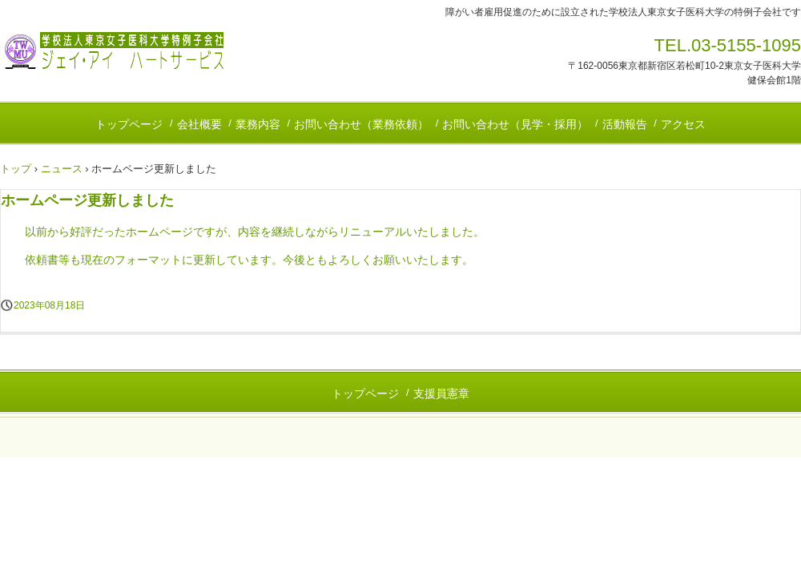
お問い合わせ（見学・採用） (515, 124)
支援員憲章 (441, 393)
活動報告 (624, 124)
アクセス (683, 124)
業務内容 (257, 124)
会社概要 (199, 124)
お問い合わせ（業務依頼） (361, 124)
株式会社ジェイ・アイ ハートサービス (111, 50)
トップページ (129, 124)
